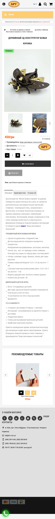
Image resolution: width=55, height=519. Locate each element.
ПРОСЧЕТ (14, 173)
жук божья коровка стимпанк (20, 182)
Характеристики (20, 193)
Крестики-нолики (27, 396)
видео (23, 226)
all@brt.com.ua (10, 435)
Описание (8, 193)
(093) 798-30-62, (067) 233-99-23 (16, 443)
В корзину (28, 164)
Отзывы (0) (32, 193)
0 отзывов (46, 139)
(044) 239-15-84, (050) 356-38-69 (16, 439)
